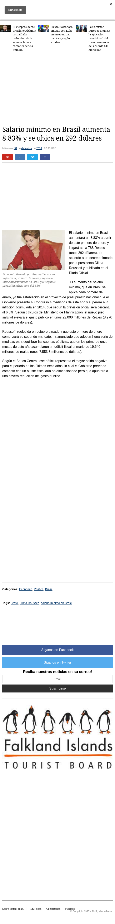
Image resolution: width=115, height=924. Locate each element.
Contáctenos (53, 908)
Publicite (70, 908)
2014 (39, 148)
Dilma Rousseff (29, 603)
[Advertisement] (58, 89)
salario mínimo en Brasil (56, 603)
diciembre (26, 148)
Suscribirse (57, 688)
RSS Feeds (35, 908)
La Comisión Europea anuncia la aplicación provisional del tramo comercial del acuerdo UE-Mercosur (99, 38)
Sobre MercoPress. (13, 908)
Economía (25, 589)
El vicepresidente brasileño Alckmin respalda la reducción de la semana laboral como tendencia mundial (24, 38)
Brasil (48, 589)
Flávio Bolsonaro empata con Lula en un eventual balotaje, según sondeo (62, 34)
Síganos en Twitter (57, 662)
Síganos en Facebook (57, 650)
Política (39, 589)
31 (15, 148)
